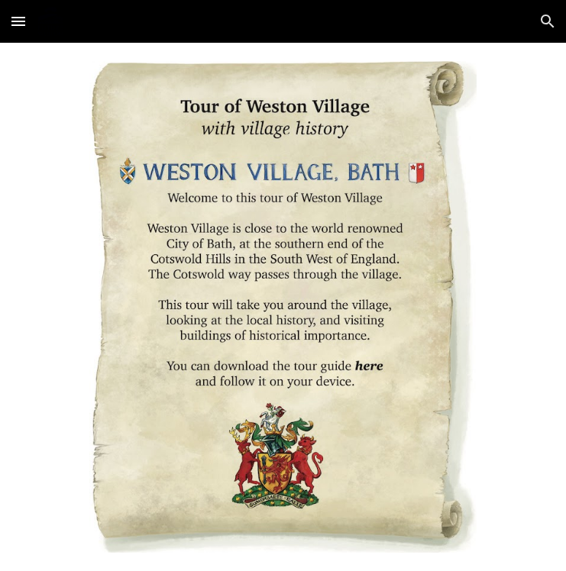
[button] (18, 21)
